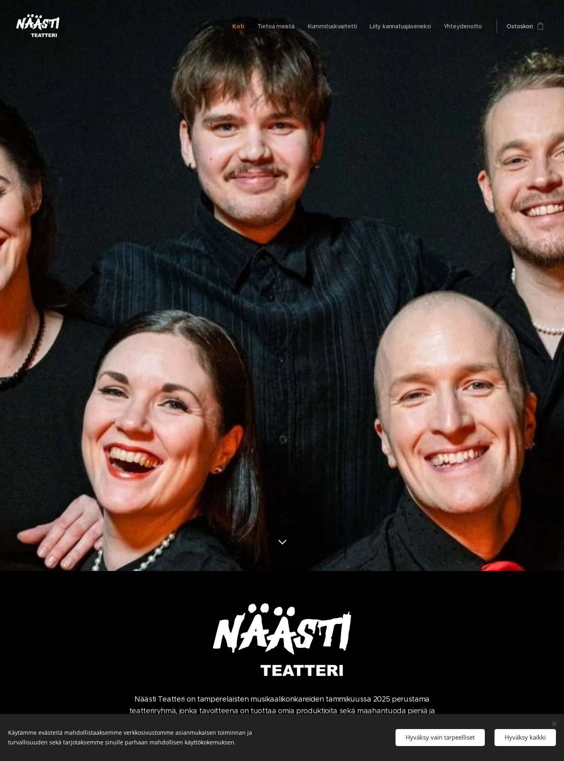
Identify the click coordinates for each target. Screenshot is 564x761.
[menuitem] (237, 26)
